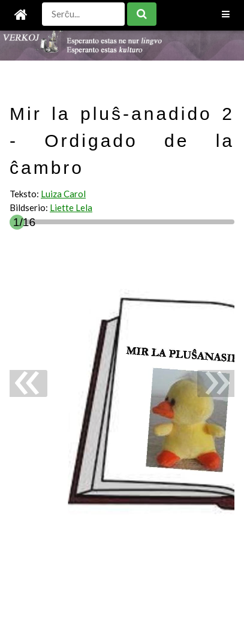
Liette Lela (71, 207)
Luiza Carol (63, 193)
